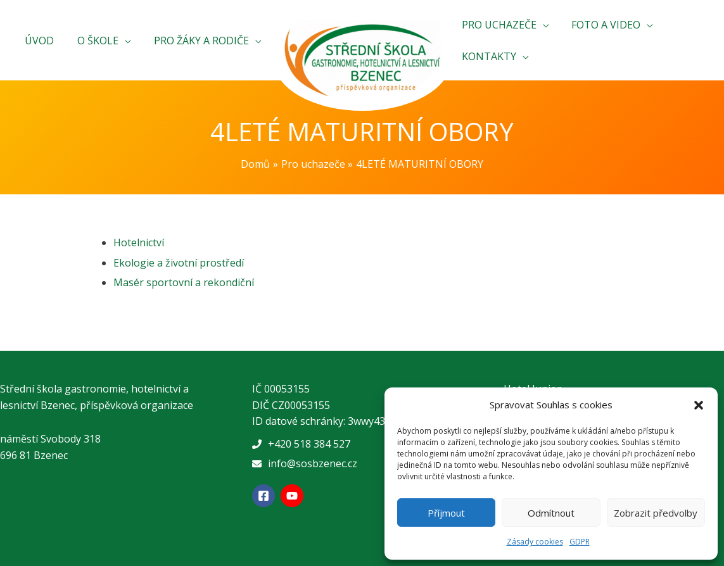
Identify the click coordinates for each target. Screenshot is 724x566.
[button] (698, 405)
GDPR (579, 541)
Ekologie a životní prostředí (178, 263)
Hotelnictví (138, 242)
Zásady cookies (535, 541)
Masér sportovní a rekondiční (183, 282)
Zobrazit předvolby (655, 512)
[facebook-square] (265, 495)
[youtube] (294, 495)
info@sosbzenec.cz (312, 463)
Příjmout (446, 512)
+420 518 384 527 (309, 444)
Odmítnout (551, 512)
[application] (129, 40)
